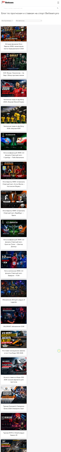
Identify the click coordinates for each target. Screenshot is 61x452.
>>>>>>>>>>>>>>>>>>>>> (7, 21)
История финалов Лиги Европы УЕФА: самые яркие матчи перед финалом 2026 (14, 46)
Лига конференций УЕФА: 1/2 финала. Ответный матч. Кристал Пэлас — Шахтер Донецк (13, 243)
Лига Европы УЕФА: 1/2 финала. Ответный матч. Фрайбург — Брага (14, 213)
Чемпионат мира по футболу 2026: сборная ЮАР (13, 127)
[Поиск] (57, 8)
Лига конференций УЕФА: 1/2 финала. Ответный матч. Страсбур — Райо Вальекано (13, 155)
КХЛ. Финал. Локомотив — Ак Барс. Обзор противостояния (13, 74)
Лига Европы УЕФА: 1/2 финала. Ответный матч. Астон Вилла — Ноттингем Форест (14, 184)
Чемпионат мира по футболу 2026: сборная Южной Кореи (13, 101)
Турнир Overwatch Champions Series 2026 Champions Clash (13, 407)
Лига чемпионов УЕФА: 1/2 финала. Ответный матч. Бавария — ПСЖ (13, 273)
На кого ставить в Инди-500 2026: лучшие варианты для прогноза (14, 380)
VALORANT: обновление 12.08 (13, 326)
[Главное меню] (58, 2)
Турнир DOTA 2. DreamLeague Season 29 (13, 434)
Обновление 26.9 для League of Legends (13, 301)
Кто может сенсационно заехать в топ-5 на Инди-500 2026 (13, 352)
